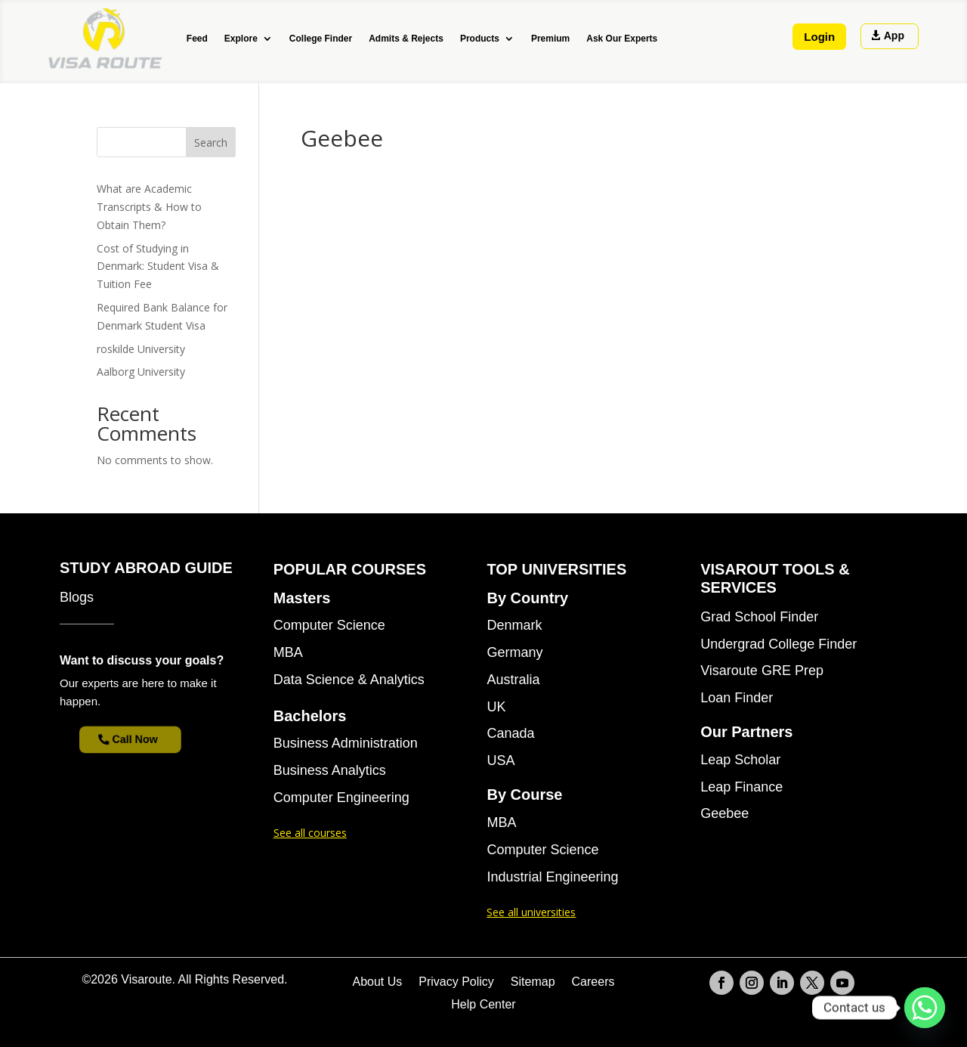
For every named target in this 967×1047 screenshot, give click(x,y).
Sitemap (533, 982)
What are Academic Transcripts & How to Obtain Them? (149, 206)
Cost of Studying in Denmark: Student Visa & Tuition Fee (158, 266)
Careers (593, 982)
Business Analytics (329, 771)
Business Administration (345, 743)
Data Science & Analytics (349, 680)
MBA (288, 653)
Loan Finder (736, 698)
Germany (514, 653)
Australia (513, 680)
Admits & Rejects (406, 38)
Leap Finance (741, 787)
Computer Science (329, 625)
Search (210, 142)
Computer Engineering (341, 798)
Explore (241, 38)
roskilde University (141, 349)
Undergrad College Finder (778, 644)
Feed (197, 38)
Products (479, 38)
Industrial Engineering (552, 877)
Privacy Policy (456, 982)
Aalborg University (141, 371)
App (894, 35)
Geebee (724, 814)
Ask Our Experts (621, 38)
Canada (510, 733)
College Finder (320, 38)
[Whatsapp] (924, 1007)
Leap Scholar (740, 760)
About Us (377, 982)
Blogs (77, 597)
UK (496, 707)
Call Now (139, 739)
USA (500, 761)
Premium (550, 38)
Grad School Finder (759, 617)
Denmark (514, 625)
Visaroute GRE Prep (761, 671)
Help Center (483, 1005)
